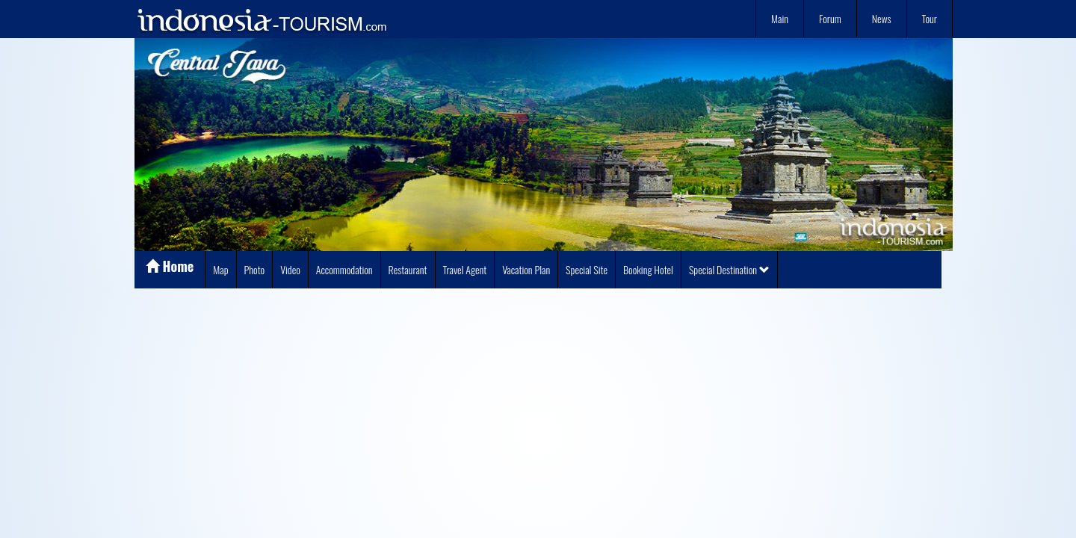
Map (220, 269)
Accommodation (344, 269)
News (881, 18)
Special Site (586, 269)
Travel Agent (465, 269)
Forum (830, 18)
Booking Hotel (648, 269)
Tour (929, 18)
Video (290, 269)
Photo (254, 269)
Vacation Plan (526, 269)
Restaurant (408, 269)
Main (779, 18)
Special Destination (729, 269)
